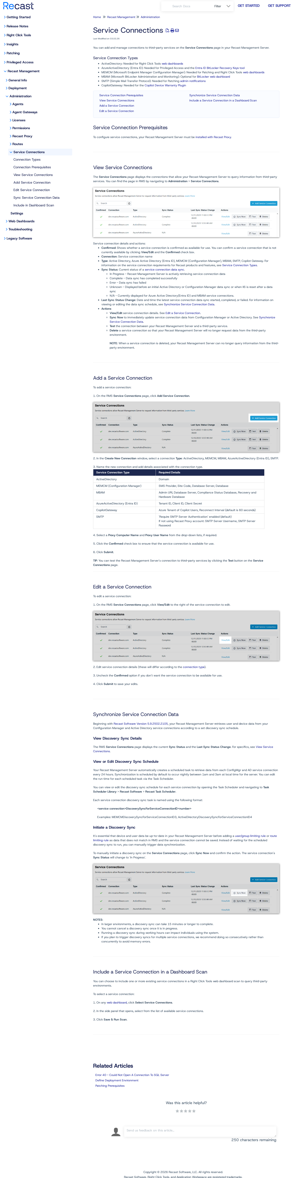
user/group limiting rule (250, 836)
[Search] (167, 6)
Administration (20, 96)
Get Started (249, 5)
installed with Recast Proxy (213, 137)
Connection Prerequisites (32, 167)
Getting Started (19, 17)
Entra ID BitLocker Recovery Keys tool (220, 68)
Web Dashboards (21, 221)
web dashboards (172, 63)
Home (97, 17)
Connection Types (27, 159)
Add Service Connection (31, 182)
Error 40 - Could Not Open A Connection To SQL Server (132, 1075)
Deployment (17, 88)
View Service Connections (33, 175)
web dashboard (117, 1002)
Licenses (18, 120)
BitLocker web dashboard (213, 76)
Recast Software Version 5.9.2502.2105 (141, 724)
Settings (17, 213)
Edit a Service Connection (116, 111)
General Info (17, 80)
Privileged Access (20, 62)
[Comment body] (200, 1131)
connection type (193, 667)
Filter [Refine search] (218, 6)
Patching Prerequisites (110, 1086)
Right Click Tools (19, 35)
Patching (13, 53)
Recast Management (24, 71)
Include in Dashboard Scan (33, 205)
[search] (191, 6)
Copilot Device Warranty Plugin (165, 85)
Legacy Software (19, 238)
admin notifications (193, 81)
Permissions (21, 128)
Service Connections (29, 152)
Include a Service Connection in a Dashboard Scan (223, 100)
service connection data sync (164, 269)
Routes (17, 144)
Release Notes (17, 26)
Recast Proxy (22, 136)
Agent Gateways (24, 112)
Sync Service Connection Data (36, 197)
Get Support (279, 5)
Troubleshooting (20, 229)
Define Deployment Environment (116, 1080)
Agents (17, 104)
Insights (12, 44)
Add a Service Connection (116, 105)
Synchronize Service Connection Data (214, 95)
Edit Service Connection (31, 190)
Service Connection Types (239, 265)
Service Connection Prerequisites (121, 95)
